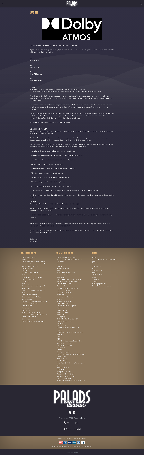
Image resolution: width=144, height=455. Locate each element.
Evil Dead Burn (61, 314)
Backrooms (26, 310)
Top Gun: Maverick (28, 279)
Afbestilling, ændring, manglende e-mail (104, 259)
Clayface (60, 350)
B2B (93, 268)
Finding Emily (61, 308)
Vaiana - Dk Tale (62, 310)
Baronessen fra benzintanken (31, 297)
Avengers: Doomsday (64, 372)
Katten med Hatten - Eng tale (66, 376)
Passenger (25, 308)
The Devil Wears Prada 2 (30, 273)
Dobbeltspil (60, 323)
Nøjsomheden (61, 330)
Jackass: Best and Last (64, 301)
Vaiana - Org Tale (62, 312)
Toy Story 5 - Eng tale (64, 292)
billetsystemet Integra (75, 446)
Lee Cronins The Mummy (30, 303)
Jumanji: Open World (63, 367)
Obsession (25, 281)
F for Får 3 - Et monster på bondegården (70, 341)
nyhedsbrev (61, 438)
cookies (83, 438)
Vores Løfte (60, 295)
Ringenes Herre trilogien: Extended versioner (71, 380)
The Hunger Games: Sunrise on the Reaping (70, 354)
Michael (24, 270)
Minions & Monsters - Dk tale (66, 303)
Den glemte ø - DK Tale (64, 343)
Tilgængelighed (96, 266)
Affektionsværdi (27, 259)
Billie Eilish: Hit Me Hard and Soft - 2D (33, 290)
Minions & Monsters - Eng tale (66, 306)
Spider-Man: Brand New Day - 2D (67, 319)
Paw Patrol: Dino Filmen (64, 321)
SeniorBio (95, 257)
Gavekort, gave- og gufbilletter (101, 286)
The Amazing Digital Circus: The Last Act (35, 314)
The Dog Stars (61, 325)
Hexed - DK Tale (62, 358)
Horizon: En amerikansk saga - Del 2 (68, 328)
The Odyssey (61, 317)
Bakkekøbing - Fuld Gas (29, 275)
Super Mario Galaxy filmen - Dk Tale (33, 262)
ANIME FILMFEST (97, 275)
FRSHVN (94, 281)
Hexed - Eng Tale (62, 361)
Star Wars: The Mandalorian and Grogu (34, 301)
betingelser (69, 438)
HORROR (94, 273)
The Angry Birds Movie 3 (64, 378)
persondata (77, 438)
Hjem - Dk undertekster (29, 295)
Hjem (23, 292)
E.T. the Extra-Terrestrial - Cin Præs (33, 321)
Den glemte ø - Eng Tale (64, 345)
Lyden (94, 262)
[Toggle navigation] (3, 3)
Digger (59, 339)
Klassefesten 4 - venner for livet (32, 277)
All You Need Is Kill (63, 268)
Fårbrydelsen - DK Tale (29, 257)
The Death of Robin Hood (65, 297)
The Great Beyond (63, 352)
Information (96, 264)
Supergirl (59, 299)
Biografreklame (97, 270)
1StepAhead (88, 446)
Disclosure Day (61, 286)
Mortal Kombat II (27, 299)
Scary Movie (26, 319)
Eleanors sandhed (27, 306)
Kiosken (94, 277)
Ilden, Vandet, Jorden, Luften (31, 312)
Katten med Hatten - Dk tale (66, 374)
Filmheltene (95, 279)
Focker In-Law (61, 356)
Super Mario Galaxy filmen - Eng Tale (33, 264)
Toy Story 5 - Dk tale (63, 290)
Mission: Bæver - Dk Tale (30, 266)
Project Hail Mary (27, 268)
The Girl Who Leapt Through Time (67, 288)
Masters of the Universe (29, 317)
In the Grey (25, 284)
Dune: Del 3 (60, 369)
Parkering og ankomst (99, 284)
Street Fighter (61, 347)
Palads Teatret (72, 2)
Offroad (59, 336)
